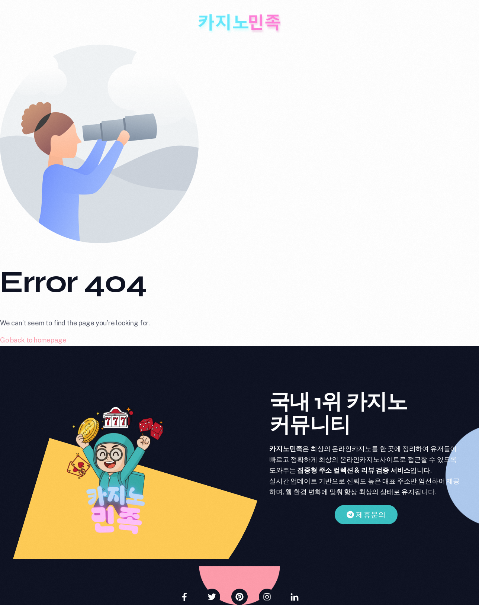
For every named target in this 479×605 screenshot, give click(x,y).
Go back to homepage (33, 340)
